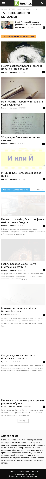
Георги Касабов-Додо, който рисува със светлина (18, 265)
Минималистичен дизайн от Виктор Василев (18, 310)
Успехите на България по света (15, 190)
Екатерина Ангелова (9, 72)
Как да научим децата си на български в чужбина (18, 357)
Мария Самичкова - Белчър (11, 406)
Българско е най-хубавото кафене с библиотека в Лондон (23, 221)
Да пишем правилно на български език (19, 36)
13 (43, 72)
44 (43, 143)
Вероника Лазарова (8, 143)
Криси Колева (20, 27)
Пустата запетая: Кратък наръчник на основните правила (22, 67)
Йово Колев (5, 315)
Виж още (23, 421)
